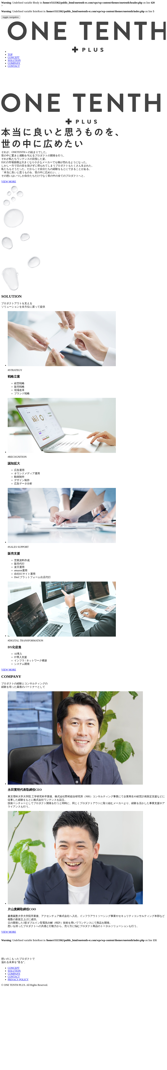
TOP (10, 54)
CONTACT (14, 66)
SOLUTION (14, 60)
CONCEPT (13, 57)
